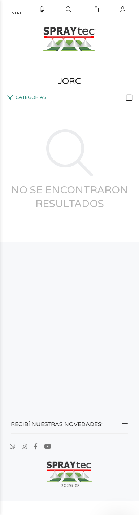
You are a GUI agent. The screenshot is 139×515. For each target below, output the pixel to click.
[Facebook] (35, 446)
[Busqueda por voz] (42, 10)
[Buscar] (68, 10)
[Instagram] (24, 446)
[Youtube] (47, 446)
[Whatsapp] (12, 446)
